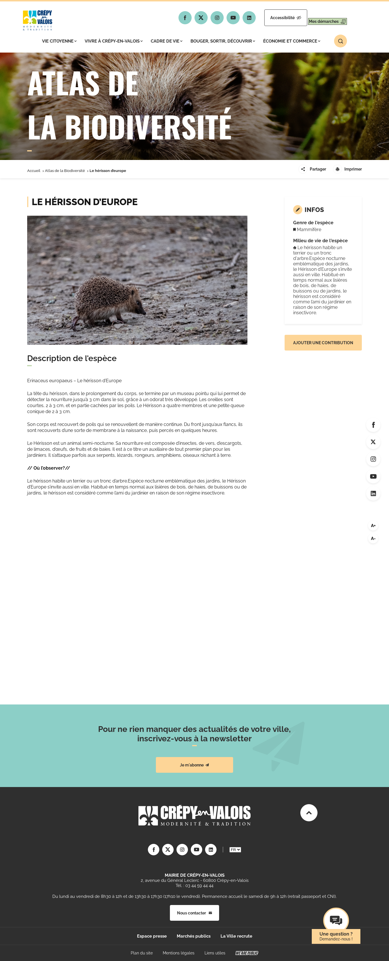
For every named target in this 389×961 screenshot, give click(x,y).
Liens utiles (215, 953)
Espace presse (152, 936)
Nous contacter (194, 913)
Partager (312, 169)
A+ (373, 525)
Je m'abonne (194, 765)
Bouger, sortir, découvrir (222, 41)
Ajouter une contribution (323, 343)
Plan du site (142, 953)
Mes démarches (322, 17)
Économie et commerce (291, 41)
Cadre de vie (166, 41)
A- (373, 538)
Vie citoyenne (59, 41)
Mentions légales (178, 953)
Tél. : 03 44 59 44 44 (194, 885)
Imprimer (347, 169)
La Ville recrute (236, 936)
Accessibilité (270, 17)
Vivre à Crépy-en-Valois (114, 41)
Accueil (33, 171)
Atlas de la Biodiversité (65, 171)
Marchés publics (194, 936)
